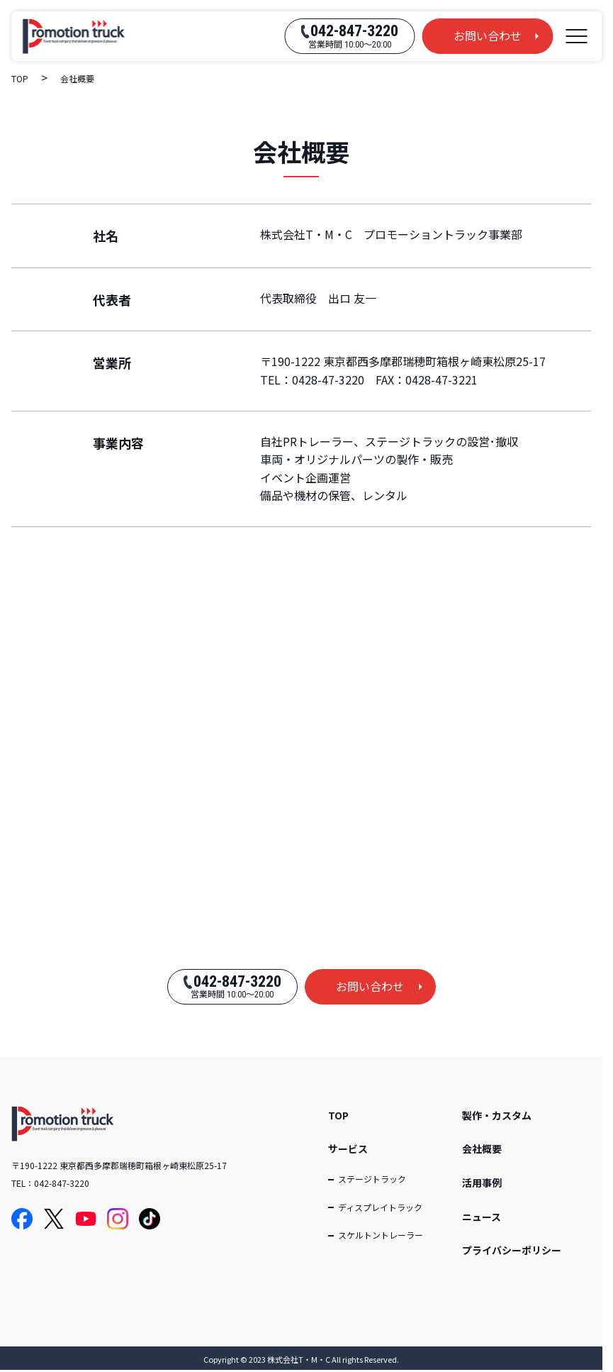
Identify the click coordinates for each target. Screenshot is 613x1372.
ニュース (481, 1217)
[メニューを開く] (576, 36)
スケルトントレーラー (380, 1235)
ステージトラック (372, 1179)
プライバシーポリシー (511, 1250)
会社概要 (482, 1148)
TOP (338, 1115)
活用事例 (482, 1182)
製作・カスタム (497, 1115)
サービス (348, 1148)
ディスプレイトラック (380, 1207)
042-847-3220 (61, 1183)
